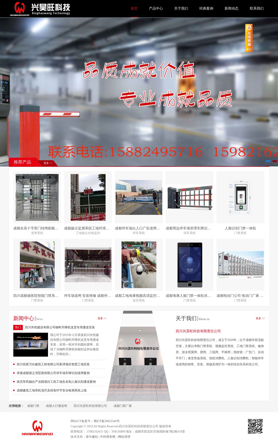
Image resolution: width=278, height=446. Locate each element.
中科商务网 (107, 436)
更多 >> (48, 163)
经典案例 (206, 8)
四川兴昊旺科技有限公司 (90, 406)
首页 (134, 8)
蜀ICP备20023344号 (107, 421)
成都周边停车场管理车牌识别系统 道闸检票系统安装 (206, 228)
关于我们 (181, 8)
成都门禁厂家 (123, 406)
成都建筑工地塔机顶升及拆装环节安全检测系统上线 (52, 390)
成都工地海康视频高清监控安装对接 (142, 295)
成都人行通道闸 (56, 406)
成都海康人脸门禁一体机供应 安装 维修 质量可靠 (203, 295)
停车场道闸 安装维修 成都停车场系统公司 (96, 295)
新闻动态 (231, 8)
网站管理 (124, 436)
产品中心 (156, 8)
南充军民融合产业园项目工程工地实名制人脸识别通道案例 (56, 381)
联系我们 (257, 8)
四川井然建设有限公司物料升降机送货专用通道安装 (60, 327)
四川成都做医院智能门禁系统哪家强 (41, 295)
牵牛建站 (92, 436)
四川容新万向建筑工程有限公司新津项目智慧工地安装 (53, 364)
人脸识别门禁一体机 (240, 228)
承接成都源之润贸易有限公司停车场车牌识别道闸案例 (53, 373)
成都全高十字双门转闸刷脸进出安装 (41, 228)
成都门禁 (33, 406)
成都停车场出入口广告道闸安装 (139, 228)
